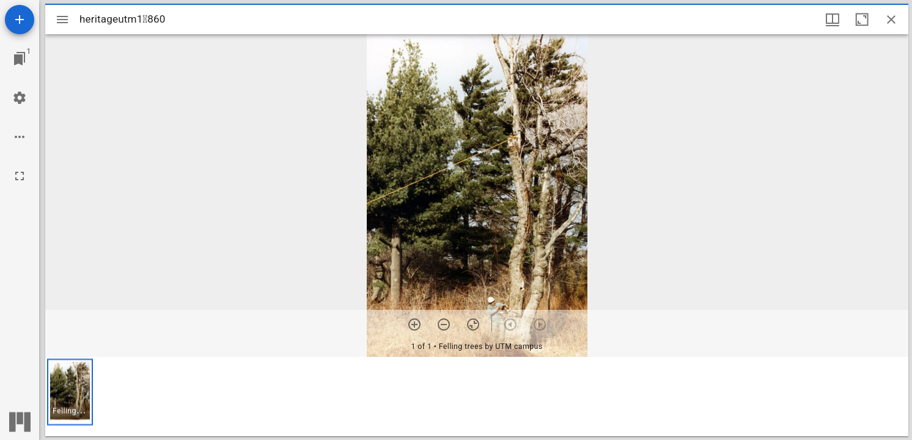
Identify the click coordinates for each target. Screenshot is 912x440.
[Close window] (891, 19)
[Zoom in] (414, 324)
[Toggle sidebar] (62, 19)
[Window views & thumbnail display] (832, 19)
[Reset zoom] (473, 324)
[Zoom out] (443, 324)
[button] (70, 392)
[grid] (476, 396)
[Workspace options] (19, 137)
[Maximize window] (862, 19)
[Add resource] (19, 19)
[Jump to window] (19, 58)
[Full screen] (19, 176)
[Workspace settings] (19, 97)
